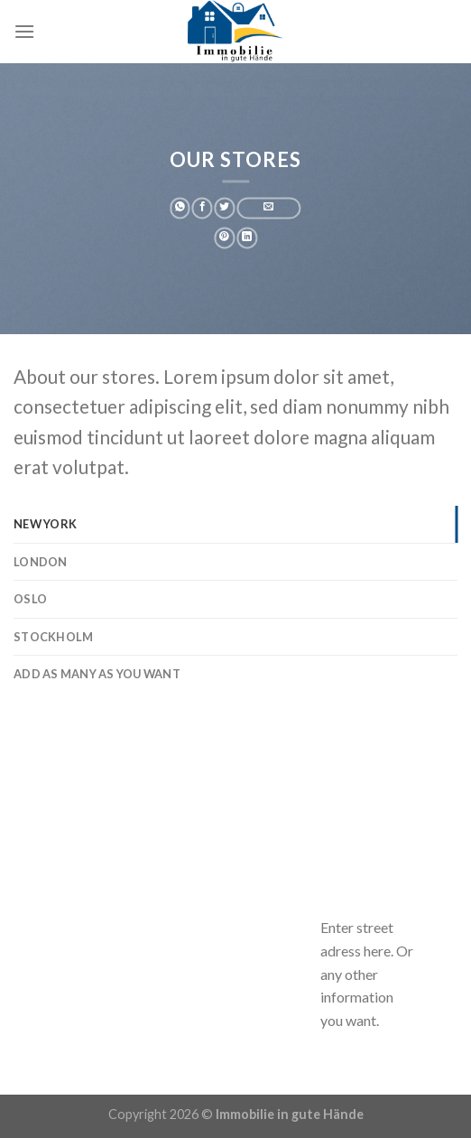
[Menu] (24, 31)
